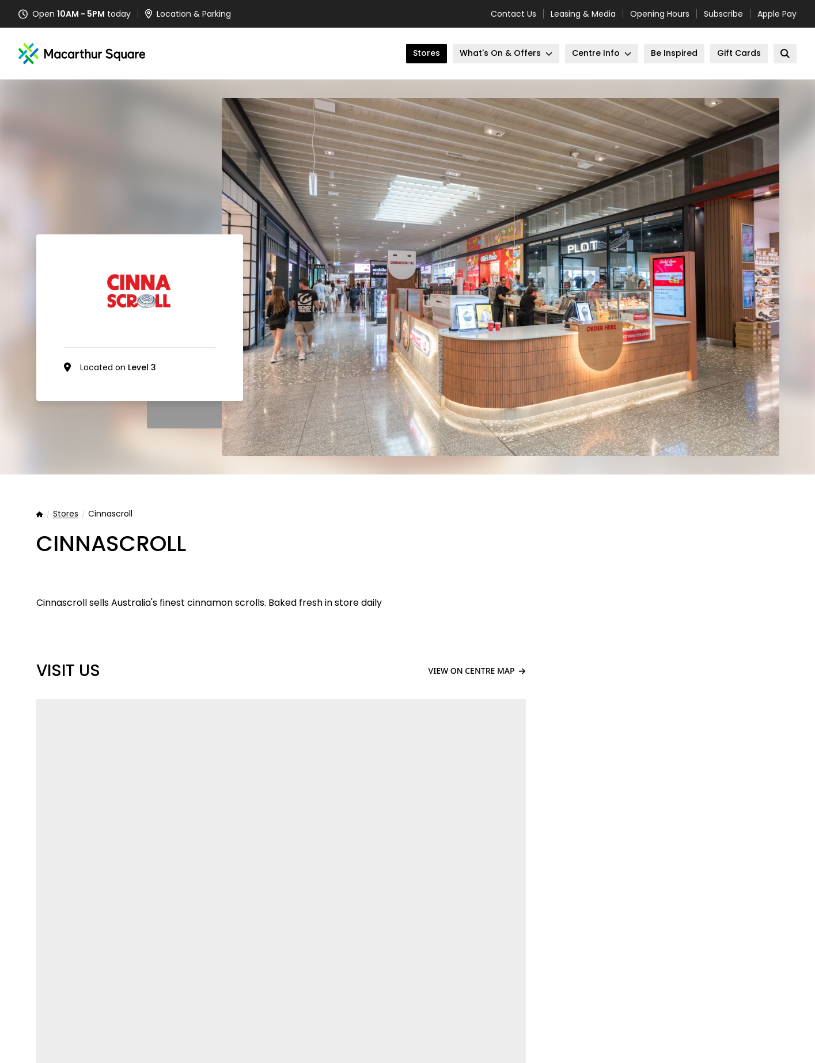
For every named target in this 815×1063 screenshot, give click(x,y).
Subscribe (723, 14)
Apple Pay (777, 14)
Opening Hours (659, 14)
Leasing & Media (583, 14)
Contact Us (513, 14)
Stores (65, 514)
